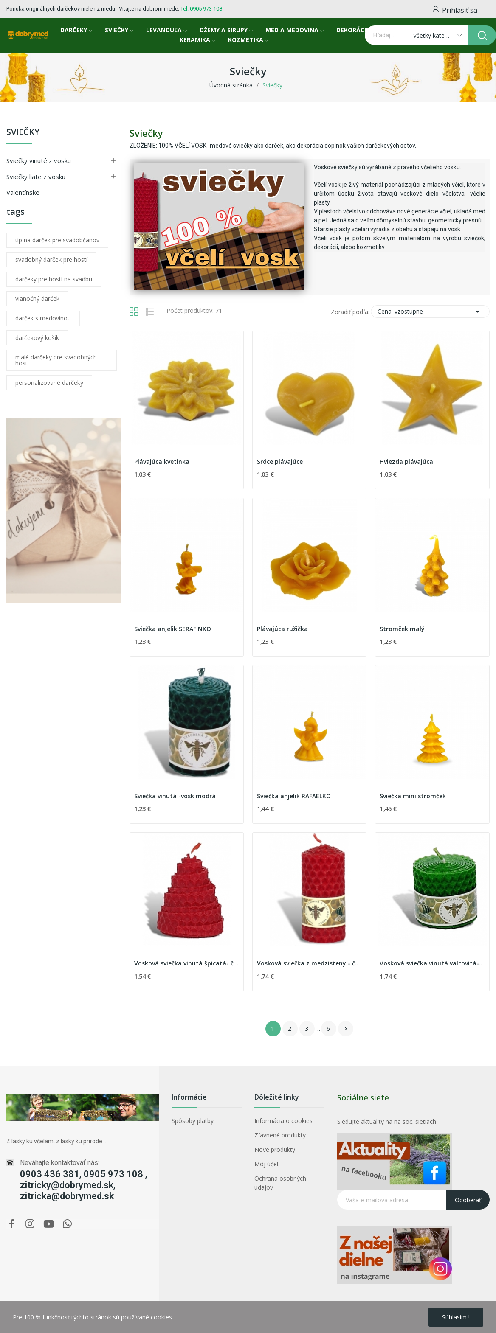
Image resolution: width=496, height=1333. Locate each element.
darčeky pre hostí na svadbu (53, 279)
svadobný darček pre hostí (51, 259)
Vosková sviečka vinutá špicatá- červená (186, 963)
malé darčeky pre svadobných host (56, 360)
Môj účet (266, 1164)
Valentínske (22, 192)
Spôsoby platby (193, 1121)
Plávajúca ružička (282, 629)
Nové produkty (274, 1149)
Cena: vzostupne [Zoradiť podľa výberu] (430, 311)
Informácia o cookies (283, 1121)
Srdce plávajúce (280, 461)
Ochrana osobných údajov (280, 1182)
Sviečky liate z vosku (35, 176)
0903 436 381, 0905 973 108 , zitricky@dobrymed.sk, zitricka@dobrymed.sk (83, 1185)
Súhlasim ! (456, 1317)
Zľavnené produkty (280, 1135)
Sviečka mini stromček (413, 796)
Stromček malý (402, 629)
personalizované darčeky (49, 383)
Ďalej (345, 1029)
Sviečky (22, 133)
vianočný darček (37, 299)
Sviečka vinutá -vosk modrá (175, 796)
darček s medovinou (43, 318)
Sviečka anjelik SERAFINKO (172, 629)
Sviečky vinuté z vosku (38, 160)
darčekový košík (37, 338)
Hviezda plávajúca (406, 461)
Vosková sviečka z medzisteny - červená (309, 963)
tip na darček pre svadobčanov (57, 240)
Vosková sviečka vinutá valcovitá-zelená (432, 963)
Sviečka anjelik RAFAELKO (294, 796)
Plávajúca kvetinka (161, 461)
